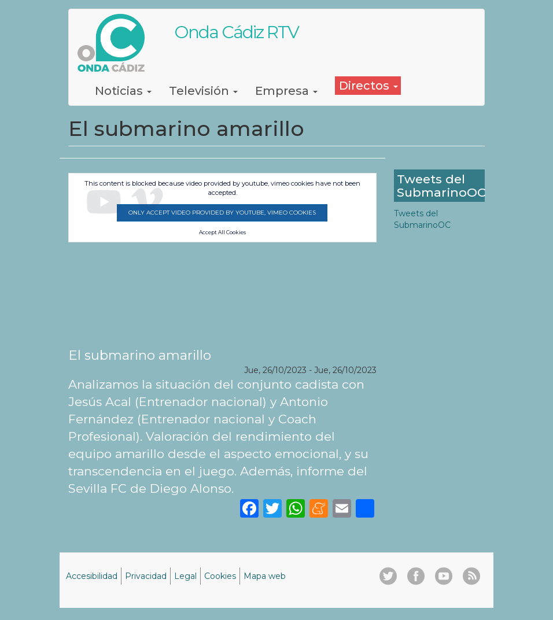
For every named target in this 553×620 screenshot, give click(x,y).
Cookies (220, 576)
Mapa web (265, 576)
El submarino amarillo (139, 355)
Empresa (286, 91)
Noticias (123, 91)
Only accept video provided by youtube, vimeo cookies (222, 212)
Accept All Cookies (222, 232)
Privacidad (146, 576)
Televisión (203, 91)
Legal (185, 576)
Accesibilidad (91, 576)
